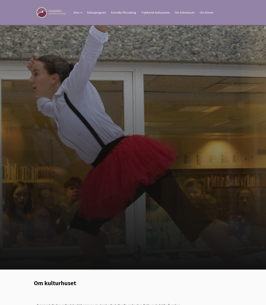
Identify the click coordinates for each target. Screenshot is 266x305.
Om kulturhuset (185, 12)
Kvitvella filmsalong (123, 12)
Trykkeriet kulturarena (155, 12)
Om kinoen (206, 12)
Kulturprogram (96, 12)
